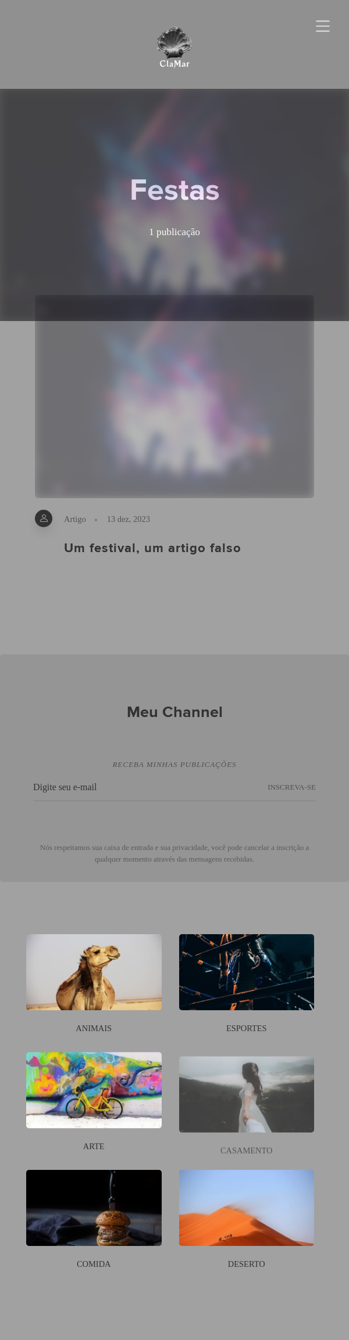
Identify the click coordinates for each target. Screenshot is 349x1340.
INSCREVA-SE (292, 794)
